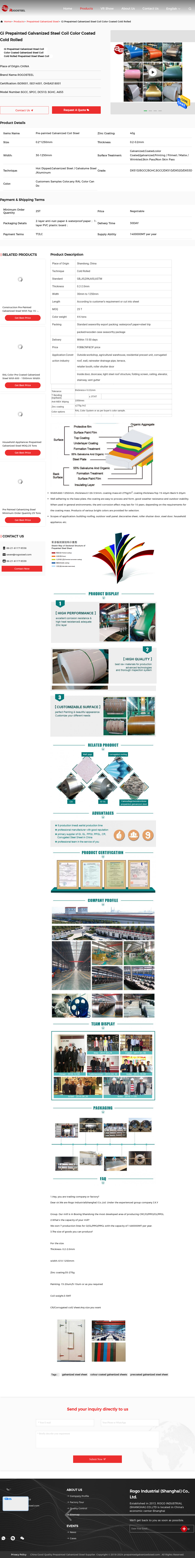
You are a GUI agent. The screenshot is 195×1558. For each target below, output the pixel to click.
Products (86, 8)
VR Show (107, 8)
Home (67, 8)
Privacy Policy (18, 1554)
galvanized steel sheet (74, 1374)
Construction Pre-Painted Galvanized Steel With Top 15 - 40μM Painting (19, 311)
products (19, 21)
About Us (128, 8)
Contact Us (150, 8)
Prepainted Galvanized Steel (43, 21)
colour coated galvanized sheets (108, 1374)
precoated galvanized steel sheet (149, 1374)
